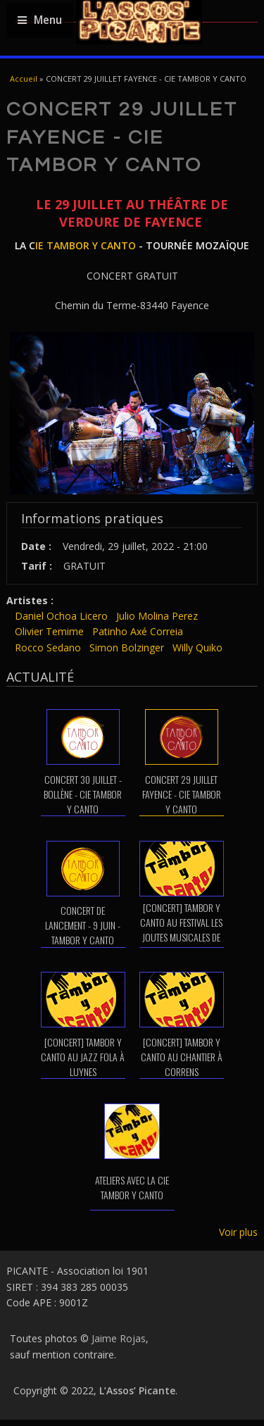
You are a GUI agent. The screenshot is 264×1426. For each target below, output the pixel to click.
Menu (40, 20)
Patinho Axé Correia (137, 631)
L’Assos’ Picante (137, 1390)
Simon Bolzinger (126, 647)
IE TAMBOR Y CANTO (85, 245)
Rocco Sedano (48, 647)
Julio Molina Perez (157, 616)
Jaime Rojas (119, 1338)
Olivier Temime (49, 631)
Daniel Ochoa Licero (61, 616)
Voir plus (238, 1232)
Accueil (23, 78)
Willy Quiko (197, 647)
